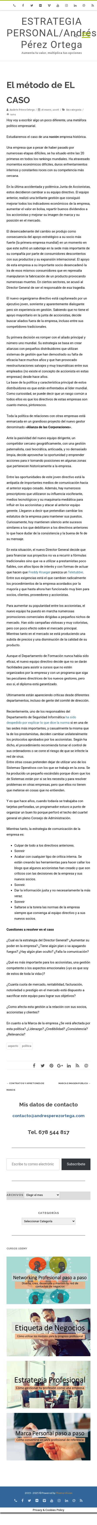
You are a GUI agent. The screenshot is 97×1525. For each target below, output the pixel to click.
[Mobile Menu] (86, 36)
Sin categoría (73, 109)
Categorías (48, 1213)
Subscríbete (76, 1164)
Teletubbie (75, 572)
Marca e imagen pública (74, 1083)
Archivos (15, 1195)
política (26, 1046)
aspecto (13, 1046)
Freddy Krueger (39, 572)
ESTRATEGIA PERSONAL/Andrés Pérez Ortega (52, 33)
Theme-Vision (64, 1493)
